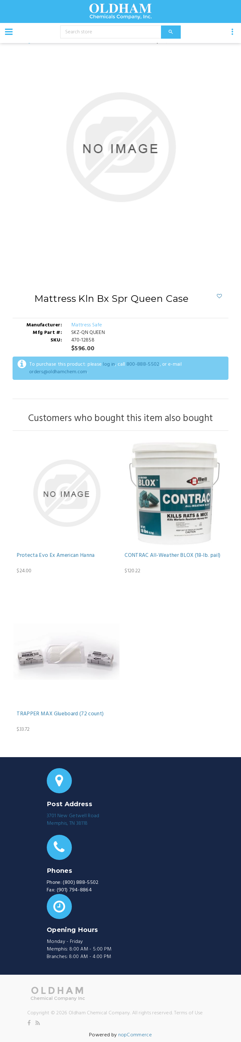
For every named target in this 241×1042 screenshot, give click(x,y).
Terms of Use (188, 1013)
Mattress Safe (86, 325)
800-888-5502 (143, 364)
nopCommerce (135, 1035)
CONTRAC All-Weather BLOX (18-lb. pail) (172, 555)
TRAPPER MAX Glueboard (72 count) (60, 714)
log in (109, 364)
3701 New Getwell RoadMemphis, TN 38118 (73, 820)
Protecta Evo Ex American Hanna (55, 555)
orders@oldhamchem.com (58, 372)
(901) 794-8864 (74, 890)
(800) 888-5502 (81, 882)
